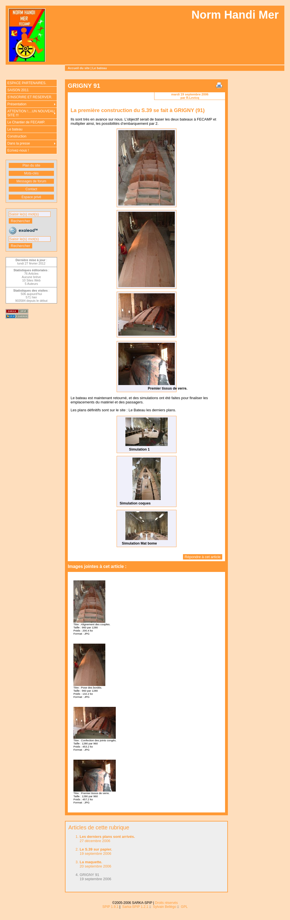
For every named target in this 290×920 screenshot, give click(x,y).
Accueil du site (79, 68)
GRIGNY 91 (89, 875)
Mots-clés (31, 173)
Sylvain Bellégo (164, 907)
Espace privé (31, 197)
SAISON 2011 (18, 90)
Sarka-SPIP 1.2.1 (135, 907)
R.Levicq (192, 97)
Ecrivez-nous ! (18, 150)
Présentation (16, 104)
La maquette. (91, 862)
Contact (31, 189)
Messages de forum (31, 181)
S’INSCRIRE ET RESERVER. (29, 97)
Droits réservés (166, 903)
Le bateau (99, 68)
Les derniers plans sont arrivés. (107, 836)
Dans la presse (18, 143)
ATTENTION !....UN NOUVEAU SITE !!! (30, 113)
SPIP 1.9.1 (110, 907)
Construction (16, 136)
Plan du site (31, 165)
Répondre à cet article (203, 557)
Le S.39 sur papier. (96, 849)
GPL (184, 907)
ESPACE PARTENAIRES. (26, 83)
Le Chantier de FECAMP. (26, 122)
